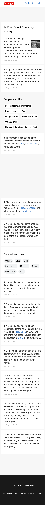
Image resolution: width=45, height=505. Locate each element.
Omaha (28, 144)
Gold (36, 144)
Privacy (31, 493)
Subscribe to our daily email (22, 485)
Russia (22, 208)
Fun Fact (18, 106)
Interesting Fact (15, 111)
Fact (11, 117)
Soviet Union (27, 211)
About (16, 493)
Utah (22, 144)
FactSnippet (8, 493)
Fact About (29, 117)
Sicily (21, 272)
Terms (23, 493)
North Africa (10, 272)
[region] (22, 13)
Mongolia (31, 208)
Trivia (11, 122)
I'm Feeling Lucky (33, 3)
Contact (39, 493)
